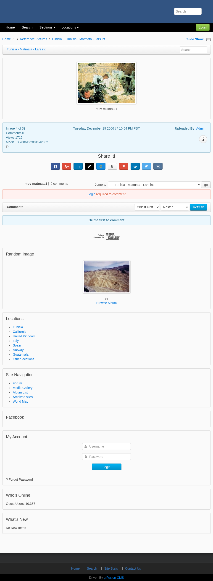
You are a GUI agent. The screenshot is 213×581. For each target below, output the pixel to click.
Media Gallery (22, 388)
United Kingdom (24, 336)
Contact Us (133, 568)
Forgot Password (21, 479)
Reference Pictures (33, 39)
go (206, 185)
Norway (18, 350)
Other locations (23, 359)
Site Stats (111, 568)
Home (6, 39)
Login (203, 27)
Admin (200, 128)
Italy (16, 341)
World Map (20, 401)
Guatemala (20, 354)
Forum (17, 383)
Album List (20, 392)
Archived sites (23, 397)
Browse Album (106, 303)
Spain (17, 345)
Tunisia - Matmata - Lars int (85, 39)
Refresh (198, 207)
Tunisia (57, 39)
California (19, 331)
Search (92, 568)
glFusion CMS (114, 577)
